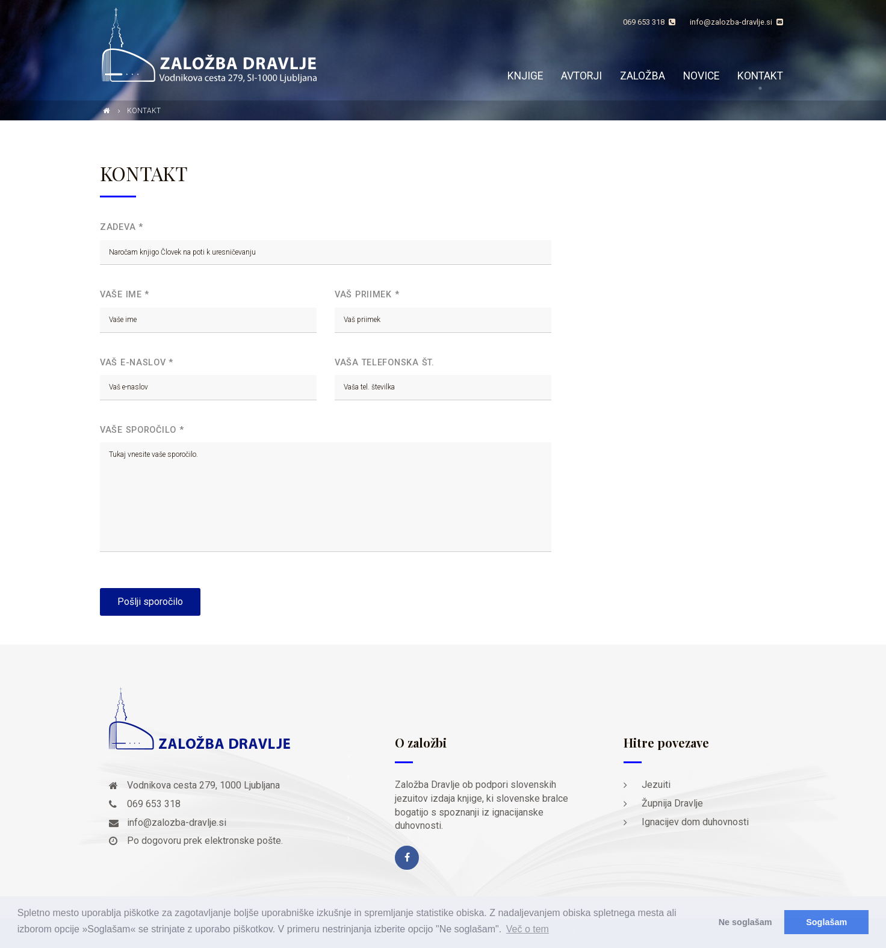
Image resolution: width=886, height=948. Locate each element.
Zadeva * (121, 227)
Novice (701, 76)
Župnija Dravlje (672, 803)
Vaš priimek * (367, 295)
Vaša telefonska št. (385, 363)
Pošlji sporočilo (150, 601)
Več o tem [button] (527, 929)
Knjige (525, 76)
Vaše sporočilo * (142, 430)
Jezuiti (656, 784)
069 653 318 (649, 21)
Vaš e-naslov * (136, 363)
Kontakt (760, 76)
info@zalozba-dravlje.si (736, 21)
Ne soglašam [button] (745, 922)
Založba (642, 76)
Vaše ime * (124, 295)
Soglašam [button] (826, 922)
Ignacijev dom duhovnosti (695, 822)
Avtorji (581, 76)
